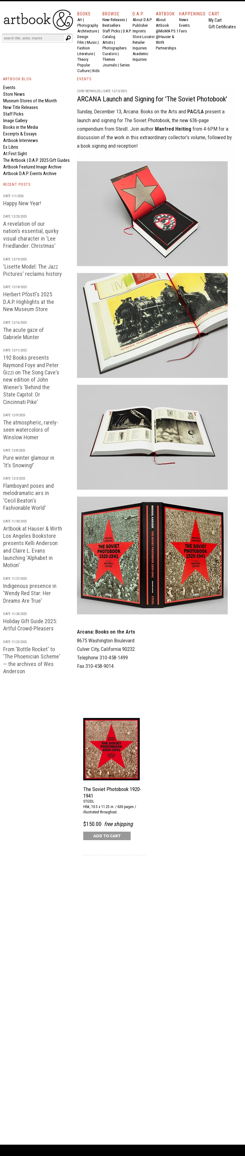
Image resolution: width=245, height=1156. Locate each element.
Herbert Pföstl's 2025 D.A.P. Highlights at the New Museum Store (28, 301)
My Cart (215, 20)
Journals (109, 65)
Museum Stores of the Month (30, 101)
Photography (87, 25)
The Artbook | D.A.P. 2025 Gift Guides (36, 160)
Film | (82, 42)
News (183, 19)
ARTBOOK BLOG (17, 79)
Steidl (122, 129)
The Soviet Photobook (147, 120)
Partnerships (166, 48)
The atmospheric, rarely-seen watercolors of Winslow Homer (30, 430)
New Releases (113, 19)
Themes (108, 59)
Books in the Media (20, 127)
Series (125, 65)
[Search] (33, 38)
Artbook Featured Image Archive (32, 167)
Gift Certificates (222, 26)
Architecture (87, 31)
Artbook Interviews (20, 140)
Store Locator (144, 36)
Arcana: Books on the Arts (150, 111)
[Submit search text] (68, 38)
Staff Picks (111, 31)
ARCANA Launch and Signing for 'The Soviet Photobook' (152, 99)
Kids (96, 70)
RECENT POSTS (16, 184)
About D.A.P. (142, 19)
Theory (82, 59)
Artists (107, 42)
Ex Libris (10, 147)
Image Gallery (15, 120)
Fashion (83, 48)
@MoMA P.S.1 (167, 31)
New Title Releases (20, 107)
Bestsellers (111, 25)
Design (82, 36)
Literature (85, 53)
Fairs (183, 31)
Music (92, 42)
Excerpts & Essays (20, 134)
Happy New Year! (22, 203)
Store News (14, 94)
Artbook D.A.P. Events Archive (30, 173)
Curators (109, 53)
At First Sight (15, 154)
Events (184, 25)
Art (79, 19)
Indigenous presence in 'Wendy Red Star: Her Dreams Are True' (30, 593)
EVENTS (84, 79)
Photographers (114, 48)
